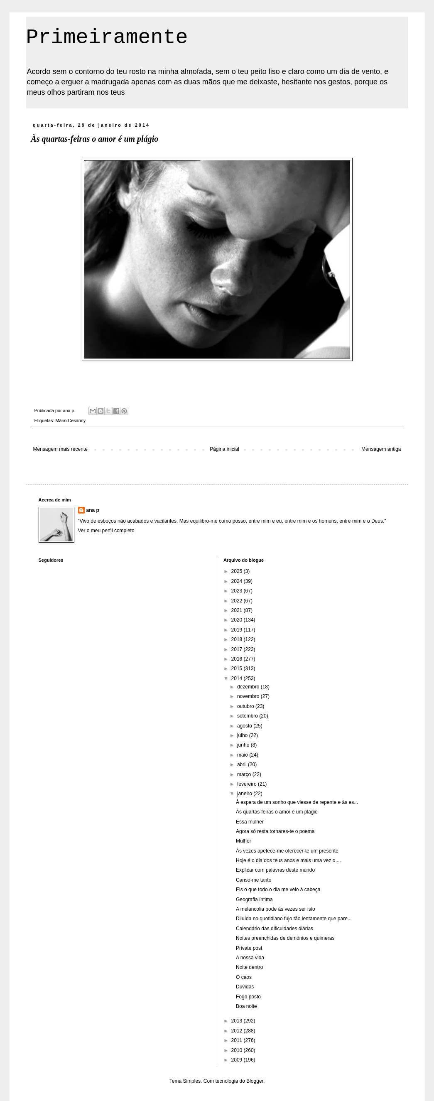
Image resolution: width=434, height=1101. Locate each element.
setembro (248, 716)
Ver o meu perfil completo (106, 530)
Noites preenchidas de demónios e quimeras (285, 938)
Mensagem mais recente (60, 449)
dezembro (249, 687)
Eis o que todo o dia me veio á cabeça (278, 889)
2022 (237, 601)
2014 (237, 678)
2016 (237, 659)
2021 (237, 610)
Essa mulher (250, 822)
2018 (237, 639)
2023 (237, 591)
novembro (249, 696)
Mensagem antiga (381, 449)
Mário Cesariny (71, 420)
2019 (237, 630)
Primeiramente (107, 37)
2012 (237, 1031)
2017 (237, 649)
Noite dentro (249, 967)
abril (242, 764)
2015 (237, 668)
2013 (237, 1021)
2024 (237, 581)
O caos (244, 977)
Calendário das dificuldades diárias (274, 928)
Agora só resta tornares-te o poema (275, 831)
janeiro (245, 793)
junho (244, 745)
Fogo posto (248, 997)
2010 (237, 1050)
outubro (246, 706)
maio (243, 755)
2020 (237, 620)
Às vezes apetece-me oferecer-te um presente (287, 851)
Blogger (254, 1081)
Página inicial (224, 449)
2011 (237, 1040)
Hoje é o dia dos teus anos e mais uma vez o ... (288, 860)
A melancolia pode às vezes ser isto (275, 909)
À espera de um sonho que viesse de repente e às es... (297, 802)
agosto (245, 726)
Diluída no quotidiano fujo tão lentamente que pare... (294, 919)
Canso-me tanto (253, 880)
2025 (237, 571)
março (245, 774)
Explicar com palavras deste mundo (275, 870)
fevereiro (247, 784)
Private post (249, 948)
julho (243, 735)
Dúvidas (245, 987)
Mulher (243, 841)
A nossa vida (250, 958)
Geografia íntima (254, 899)
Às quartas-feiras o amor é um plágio (277, 812)
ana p (92, 510)
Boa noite (246, 1006)
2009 (237, 1060)
